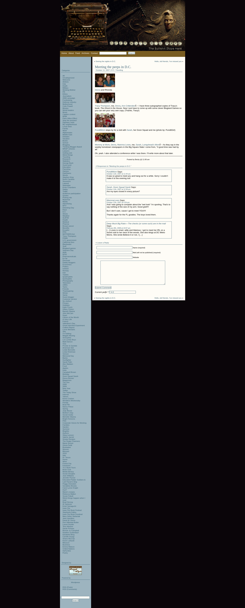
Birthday (66, 374)
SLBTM (66, 218)
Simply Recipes (69, 439)
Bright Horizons (69, 419)
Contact (94, 53)
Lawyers (66, 151)
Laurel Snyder (68, 524)
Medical (66, 222)
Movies (65, 108)
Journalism (67, 96)
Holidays (66, 305)
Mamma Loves (124, 145)
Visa (64, 344)
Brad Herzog (68, 502)
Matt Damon (68, 342)
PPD (64, 232)
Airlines (66, 82)
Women (66, 449)
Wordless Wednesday (71, 401)
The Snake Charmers (71, 441)
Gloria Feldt (67, 445)
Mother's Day (68, 413)
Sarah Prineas (68, 528)
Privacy (66, 303)
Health (65, 220)
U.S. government (69, 240)
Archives (85, 53)
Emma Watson (69, 547)
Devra (97, 90)
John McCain (68, 313)
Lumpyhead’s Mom (151, 145)
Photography (68, 281)
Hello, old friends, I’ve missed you (168, 61)
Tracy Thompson (102, 106)
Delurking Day (68, 208)
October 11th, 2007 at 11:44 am (119, 174)
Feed (77, 53)
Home (64, 53)
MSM (65, 116)
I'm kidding (67, 334)
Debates (66, 137)
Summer (66, 429)
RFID (65, 254)
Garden (66, 427)
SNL (64, 331)
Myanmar (66, 200)
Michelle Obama (69, 417)
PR (64, 92)
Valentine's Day (69, 323)
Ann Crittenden (128, 106)
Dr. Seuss (67, 457)
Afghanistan (67, 133)
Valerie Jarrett (68, 437)
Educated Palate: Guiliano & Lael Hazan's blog (74, 481)
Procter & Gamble (70, 346)
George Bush (68, 163)
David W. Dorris (69, 520)
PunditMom (100, 130)
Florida (65, 403)
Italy (64, 455)
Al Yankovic (67, 504)
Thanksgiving (68, 291)
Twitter (65, 390)
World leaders (68, 110)
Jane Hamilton (68, 518)
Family (65, 128)
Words (65, 175)
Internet (66, 394)
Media (65, 202)
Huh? (65, 490)
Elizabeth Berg (69, 535)
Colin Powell (68, 106)
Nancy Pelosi (68, 407)
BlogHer (66, 431)
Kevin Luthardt (68, 541)
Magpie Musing (69, 336)
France (65, 321)
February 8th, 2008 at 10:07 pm (118, 228)
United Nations (69, 549)
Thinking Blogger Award (72, 147)
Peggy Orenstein (69, 484)
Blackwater (67, 244)
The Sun (66, 382)
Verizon (66, 354)
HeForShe (67, 551)
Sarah (129, 130)
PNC (65, 421)
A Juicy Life (67, 319)
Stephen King (68, 177)
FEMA (65, 238)
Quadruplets (68, 277)
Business (66, 545)
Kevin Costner (68, 398)
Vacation (66, 139)
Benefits (66, 228)
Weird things (68, 155)
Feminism (67, 465)
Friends (66, 289)
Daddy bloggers (69, 262)
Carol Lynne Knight (70, 488)
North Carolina (68, 179)
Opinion (66, 171)
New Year (66, 388)
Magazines (67, 380)
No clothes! (67, 301)
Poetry (65, 553)
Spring (65, 409)
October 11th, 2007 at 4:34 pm (118, 202)
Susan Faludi (68, 496)
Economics (67, 264)
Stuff (64, 246)
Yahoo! (65, 396)
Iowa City (66, 508)
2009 (65, 386)
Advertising (67, 204)
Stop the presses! (70, 120)
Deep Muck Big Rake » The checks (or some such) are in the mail (136, 223)
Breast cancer (68, 226)
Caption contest (69, 114)
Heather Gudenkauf (71, 532)
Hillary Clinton (68, 309)
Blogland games (69, 248)
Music (65, 112)
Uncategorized (68, 78)
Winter (65, 293)
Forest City (67, 463)
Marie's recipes (69, 492)
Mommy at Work (102, 145)
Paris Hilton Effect (70, 118)
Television (67, 283)
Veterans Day (68, 250)
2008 (65, 384)
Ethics (65, 94)
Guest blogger (68, 297)
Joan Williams (68, 476)
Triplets (66, 275)
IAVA (65, 252)
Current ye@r (102, 297)
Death (65, 86)
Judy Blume (67, 411)
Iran (64, 273)
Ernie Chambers (69, 187)
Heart (65, 315)
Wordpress (75, 582)
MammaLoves (113, 200)
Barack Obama (69, 311)
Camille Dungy (69, 537)
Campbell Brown (69, 372)
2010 (65, 453)
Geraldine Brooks (70, 486)
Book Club (67, 470)
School (65, 143)
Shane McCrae (69, 539)
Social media (68, 415)
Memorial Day (68, 356)
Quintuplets (67, 279)
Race (65, 210)
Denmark (66, 260)
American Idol (68, 348)
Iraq (64, 84)
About (71, 53)
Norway (66, 271)
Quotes (66, 195)
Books (65, 141)
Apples (65, 368)
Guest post (67, 165)
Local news (67, 126)
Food (65, 366)
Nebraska (66, 185)
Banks (65, 358)
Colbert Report (69, 327)
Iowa (65, 370)
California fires (68, 242)
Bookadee (67, 447)
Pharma (66, 224)
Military (65, 88)
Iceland (66, 269)
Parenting (66, 169)
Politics (65, 267)
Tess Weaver (68, 526)
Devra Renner (68, 378)
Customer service (70, 299)
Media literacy (68, 472)
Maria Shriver (68, 443)
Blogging (66, 145)
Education (67, 167)
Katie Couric (68, 307)
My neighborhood (70, 124)
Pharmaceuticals (69, 256)
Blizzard (66, 451)
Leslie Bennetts (69, 350)
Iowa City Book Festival (72, 510)
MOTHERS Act (69, 234)
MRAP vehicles (69, 149)
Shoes (65, 214)
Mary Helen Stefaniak (71, 516)
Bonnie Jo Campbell (71, 530)
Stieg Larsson (68, 435)
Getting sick (67, 153)
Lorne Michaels (69, 329)
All (64, 76)
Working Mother (69, 90)
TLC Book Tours (69, 468)
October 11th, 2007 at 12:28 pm (119, 189)
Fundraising (67, 100)
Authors (66, 433)
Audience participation (72, 193)
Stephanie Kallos (69, 512)
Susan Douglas (69, 474)
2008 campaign (69, 98)
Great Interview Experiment (74, 325)
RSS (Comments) (70, 589)
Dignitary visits (68, 122)
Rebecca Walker (69, 494)
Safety (65, 189)
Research (66, 159)
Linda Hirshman (69, 352)
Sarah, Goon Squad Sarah (119, 187)
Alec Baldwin (68, 364)
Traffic (65, 191)
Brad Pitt (66, 405)
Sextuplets (67, 338)
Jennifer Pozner (69, 478)
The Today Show (69, 392)
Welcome (66, 80)
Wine (65, 461)
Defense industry (69, 102)
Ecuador (66, 230)
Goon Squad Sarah (70, 376)
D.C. (113, 70)
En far (65, 258)
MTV (65, 206)
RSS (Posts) (68, 587)
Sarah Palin (67, 362)
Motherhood (67, 104)
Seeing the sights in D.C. (106, 61)
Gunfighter (67, 360)
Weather (66, 216)
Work (65, 130)
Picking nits (67, 197)
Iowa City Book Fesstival (72, 514)
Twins (65, 287)
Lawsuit (66, 183)
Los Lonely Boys (69, 340)
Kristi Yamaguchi (69, 506)
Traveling (119, 70)
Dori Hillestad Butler (71, 522)
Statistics (66, 161)
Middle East (67, 135)
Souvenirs (67, 181)
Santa (65, 295)
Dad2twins (67, 173)
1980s (65, 285)
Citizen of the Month (71, 317)
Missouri (66, 543)
